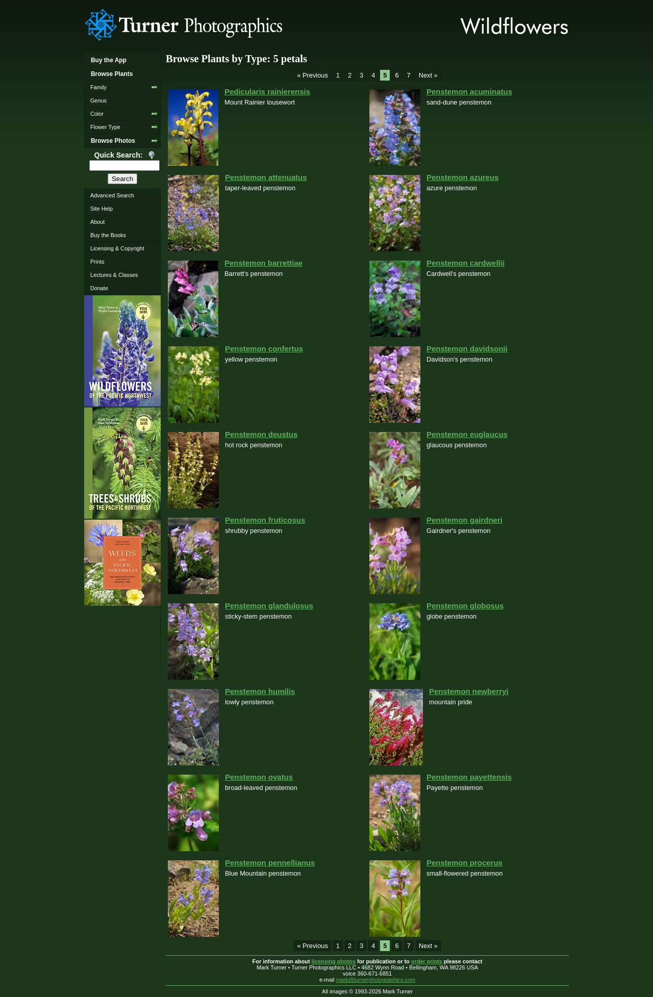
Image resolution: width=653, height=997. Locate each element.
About (97, 222)
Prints (97, 262)
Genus (98, 100)
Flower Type (105, 127)
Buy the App (109, 60)
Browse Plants (112, 74)
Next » (428, 75)
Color (97, 114)
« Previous (312, 75)
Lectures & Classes (114, 275)
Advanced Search (112, 195)
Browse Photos (113, 140)
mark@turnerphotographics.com (376, 980)
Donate (99, 288)
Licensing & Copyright (117, 248)
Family (98, 87)
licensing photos (334, 961)
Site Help (101, 209)
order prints (426, 961)
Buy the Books (108, 235)
